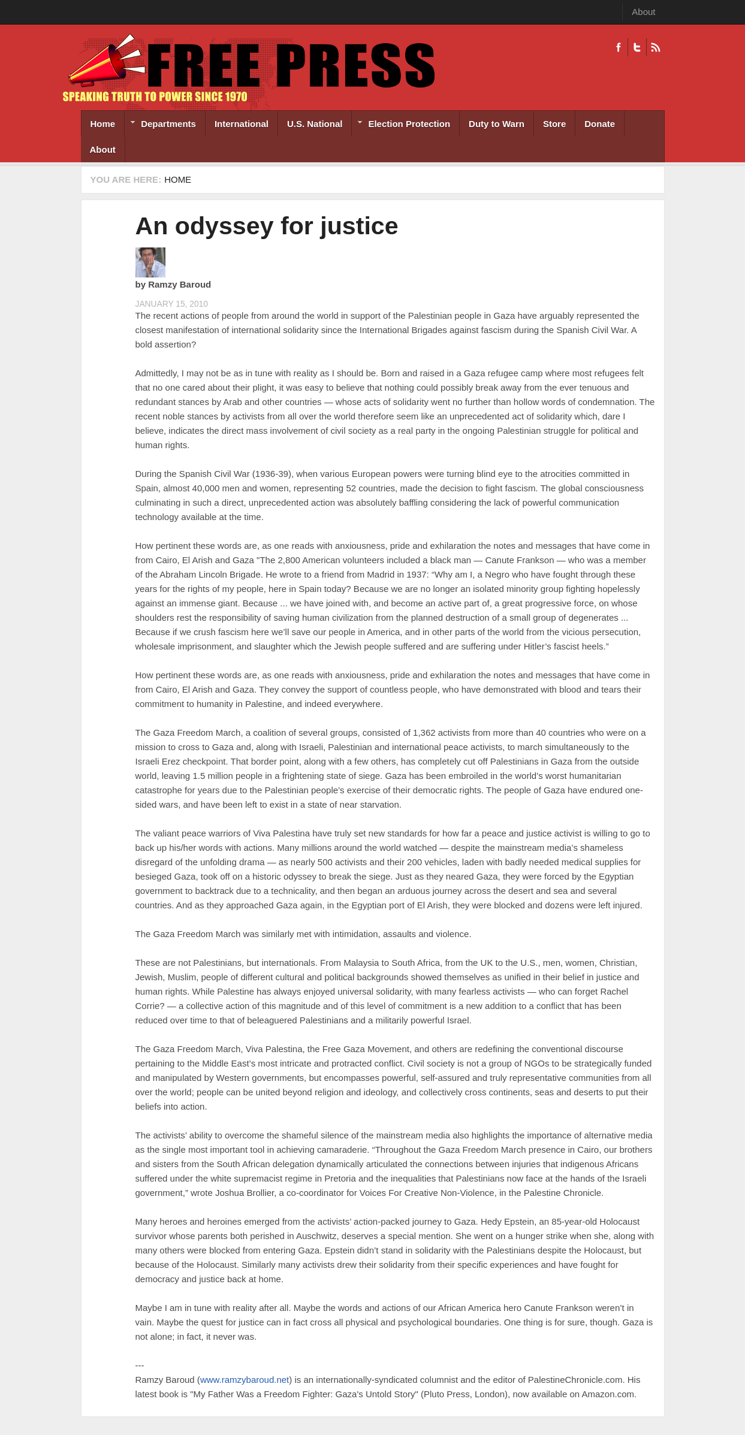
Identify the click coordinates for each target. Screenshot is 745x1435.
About (643, 12)
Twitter (637, 47)
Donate (599, 124)
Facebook (619, 47)
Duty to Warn (496, 124)
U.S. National (315, 124)
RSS (655, 47)
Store (554, 124)
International (242, 124)
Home (103, 124)
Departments (160, 125)
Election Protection (401, 125)
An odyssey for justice (267, 226)
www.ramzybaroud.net (244, 1379)
